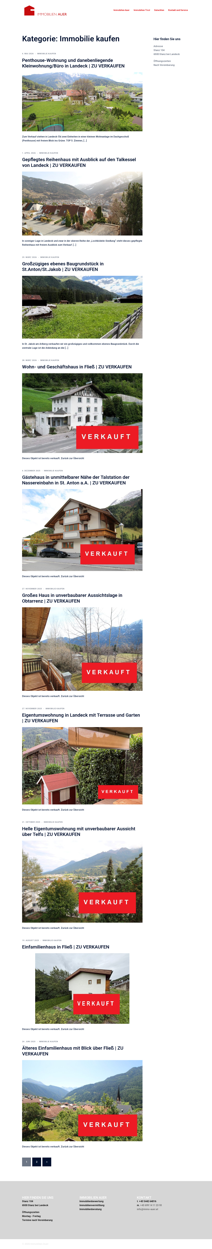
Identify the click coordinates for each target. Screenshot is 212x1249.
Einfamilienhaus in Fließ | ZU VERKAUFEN (65, 947)
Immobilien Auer (122, 10)
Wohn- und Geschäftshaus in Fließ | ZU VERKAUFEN (77, 367)
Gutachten (159, 10)
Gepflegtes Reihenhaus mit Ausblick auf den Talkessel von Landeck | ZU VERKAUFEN (79, 162)
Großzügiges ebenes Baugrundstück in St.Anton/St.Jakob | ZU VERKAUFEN (63, 266)
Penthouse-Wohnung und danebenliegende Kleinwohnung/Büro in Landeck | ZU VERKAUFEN (73, 63)
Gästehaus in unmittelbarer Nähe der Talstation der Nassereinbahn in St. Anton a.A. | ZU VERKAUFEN (76, 480)
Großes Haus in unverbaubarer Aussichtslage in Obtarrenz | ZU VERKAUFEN (72, 598)
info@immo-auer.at (147, 1209)
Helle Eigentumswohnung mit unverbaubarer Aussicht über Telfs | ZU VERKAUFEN (78, 831)
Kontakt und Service (178, 10)
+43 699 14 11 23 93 (151, 1205)
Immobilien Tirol (142, 10)
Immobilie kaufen (46, 54)
